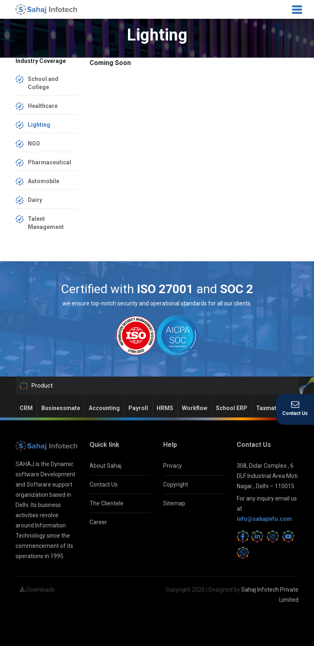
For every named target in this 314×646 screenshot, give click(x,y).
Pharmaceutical (49, 162)
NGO (34, 143)
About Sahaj (105, 465)
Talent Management (46, 222)
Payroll (138, 408)
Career (98, 522)
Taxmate (268, 408)
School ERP (231, 408)
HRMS (165, 408)
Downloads (37, 589)
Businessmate (60, 408)
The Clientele (106, 503)
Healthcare (43, 106)
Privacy (172, 465)
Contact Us (104, 484)
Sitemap (174, 503)
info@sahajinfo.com (264, 519)
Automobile (43, 181)
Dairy (35, 200)
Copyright (175, 484)
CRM (26, 408)
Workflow (194, 408)
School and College (43, 83)
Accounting (104, 408)
